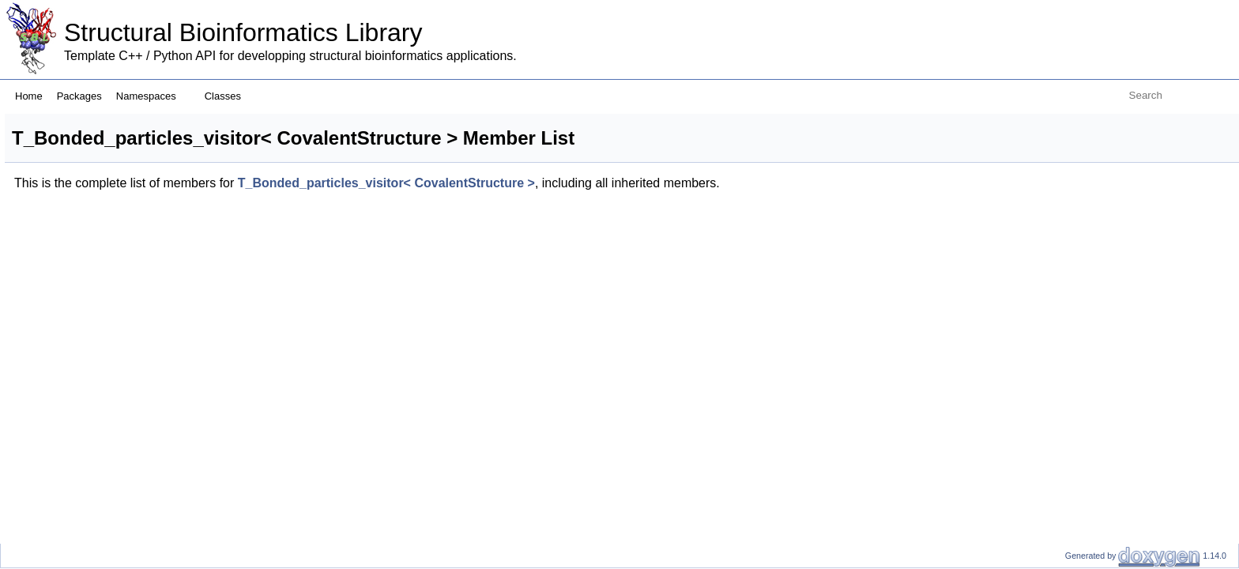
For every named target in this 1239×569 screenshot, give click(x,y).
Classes (229, 96)
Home (29, 96)
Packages (79, 96)
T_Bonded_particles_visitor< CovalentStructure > (583, 183)
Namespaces (152, 96)
